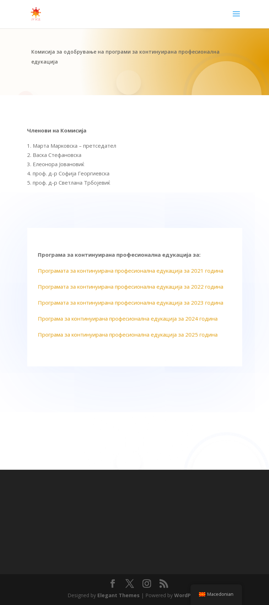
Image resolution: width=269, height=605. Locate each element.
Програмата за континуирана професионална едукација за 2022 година (133, 286)
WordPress (188, 595)
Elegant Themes (118, 595)
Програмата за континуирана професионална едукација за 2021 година (133, 270)
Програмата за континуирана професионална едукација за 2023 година (133, 302)
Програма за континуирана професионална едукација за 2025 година (130, 334)
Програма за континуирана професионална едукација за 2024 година (130, 318)
